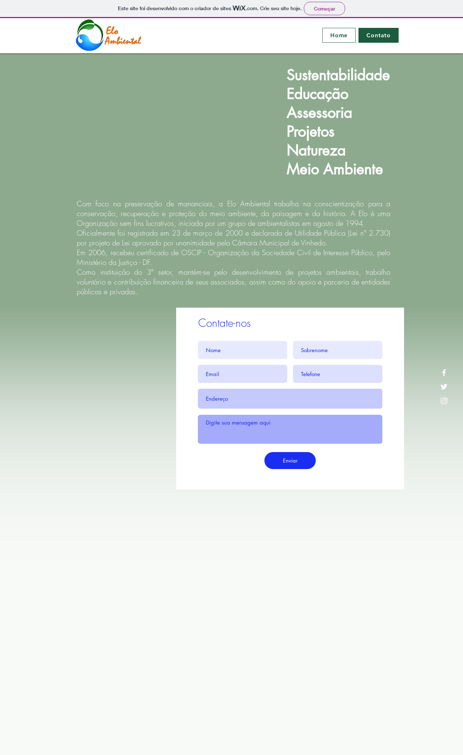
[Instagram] (444, 400)
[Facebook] (444, 372)
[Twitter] (444, 386)
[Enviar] (290, 460)
